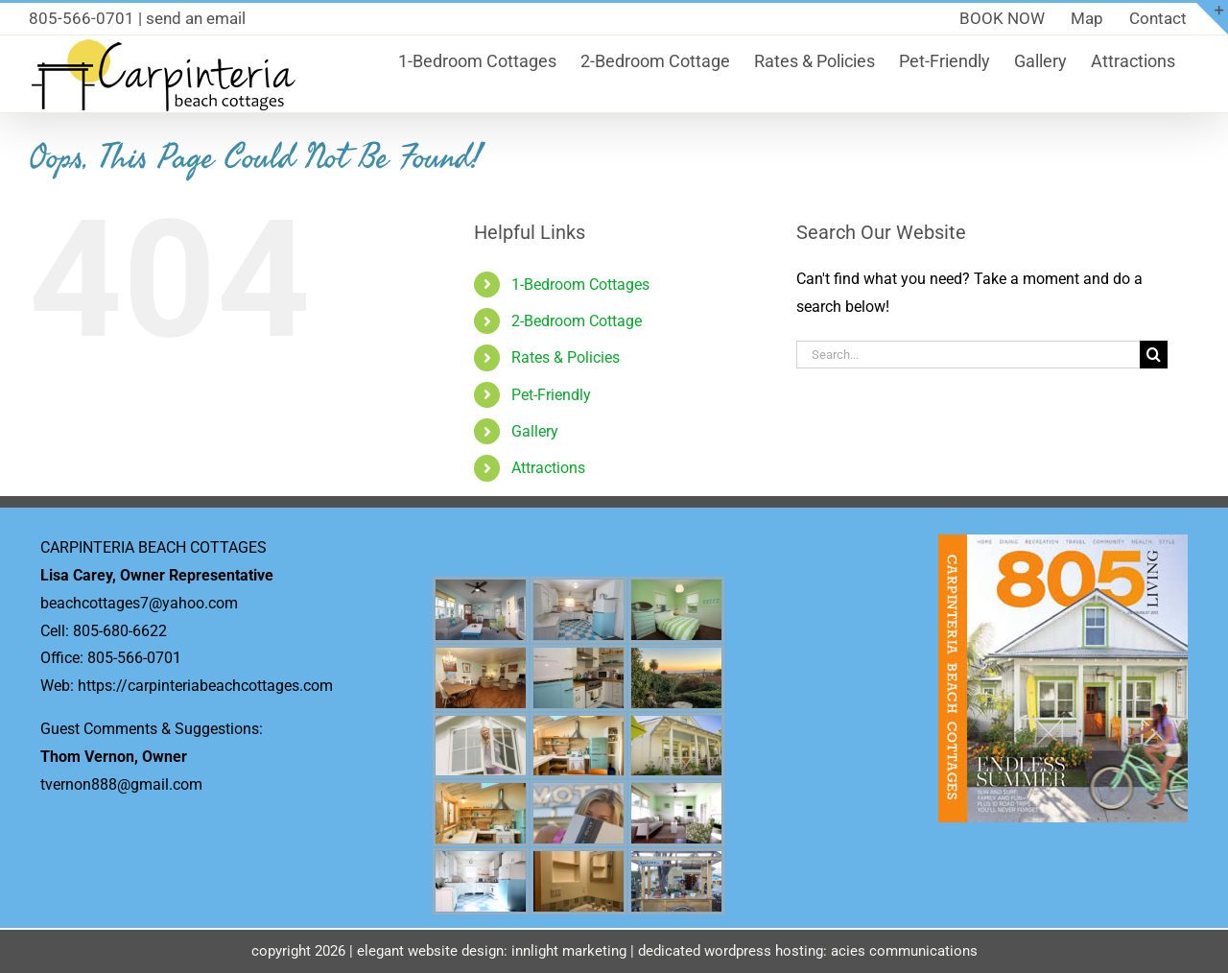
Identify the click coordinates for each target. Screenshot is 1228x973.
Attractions (548, 468)
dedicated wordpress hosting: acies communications (808, 951)
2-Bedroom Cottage (576, 321)
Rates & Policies (565, 357)
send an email (196, 18)
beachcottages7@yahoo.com (139, 603)
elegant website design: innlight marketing (491, 951)
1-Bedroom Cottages (580, 284)
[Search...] (968, 354)
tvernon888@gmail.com (121, 784)
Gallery (534, 431)
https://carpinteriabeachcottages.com (205, 685)
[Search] (1154, 354)
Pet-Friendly (551, 395)
